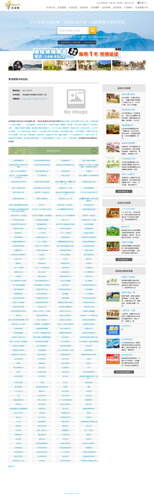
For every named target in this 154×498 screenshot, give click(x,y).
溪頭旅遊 (73, 7)
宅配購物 (128, 7)
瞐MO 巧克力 (62, 138)
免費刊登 (112, 3)
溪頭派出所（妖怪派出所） (81, 128)
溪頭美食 (84, 7)
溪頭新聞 (106, 7)
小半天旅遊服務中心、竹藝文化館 (81, 134)
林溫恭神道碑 (54, 124)
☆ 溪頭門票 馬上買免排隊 (69, 42)
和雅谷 (34, 131)
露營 (89, 37)
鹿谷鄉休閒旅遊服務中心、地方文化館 (46, 128)
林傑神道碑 (73, 138)
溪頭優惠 (95, 7)
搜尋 (92, 30)
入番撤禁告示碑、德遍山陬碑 (56, 134)
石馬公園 (77, 124)
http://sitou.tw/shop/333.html (34, 99)
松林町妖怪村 (42, 124)
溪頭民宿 (55, 37)
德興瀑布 (65, 128)
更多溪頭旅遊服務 (124, 372)
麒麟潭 (63, 124)
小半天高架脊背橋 (23, 131)
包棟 (74, 37)
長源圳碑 (40, 134)
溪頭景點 (117, 7)
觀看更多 (11, 466)
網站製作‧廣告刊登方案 (125, 3)
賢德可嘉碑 (65, 121)
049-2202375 (104, 493)
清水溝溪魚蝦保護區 (31, 138)
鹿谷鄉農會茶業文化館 (79, 121)
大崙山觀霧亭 (30, 124)
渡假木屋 (84, 37)
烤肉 (78, 37)
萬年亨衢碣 (80, 131)
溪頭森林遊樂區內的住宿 (100, 37)
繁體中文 (142, 2)
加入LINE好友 (116, 493)
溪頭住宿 (50, 7)
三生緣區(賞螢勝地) (47, 138)
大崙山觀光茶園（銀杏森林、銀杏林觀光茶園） (56, 131)
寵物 (66, 37)
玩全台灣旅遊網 (102, 3)
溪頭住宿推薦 (12, 5)
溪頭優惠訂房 (141, 7)
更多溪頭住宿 (124, 191)
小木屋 (61, 37)
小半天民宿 (113, 37)
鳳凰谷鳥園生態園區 (22, 128)
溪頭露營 (62, 7)
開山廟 (69, 124)
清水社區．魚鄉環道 (27, 134)
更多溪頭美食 (124, 259)
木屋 (70, 37)
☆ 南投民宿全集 (89, 42)
